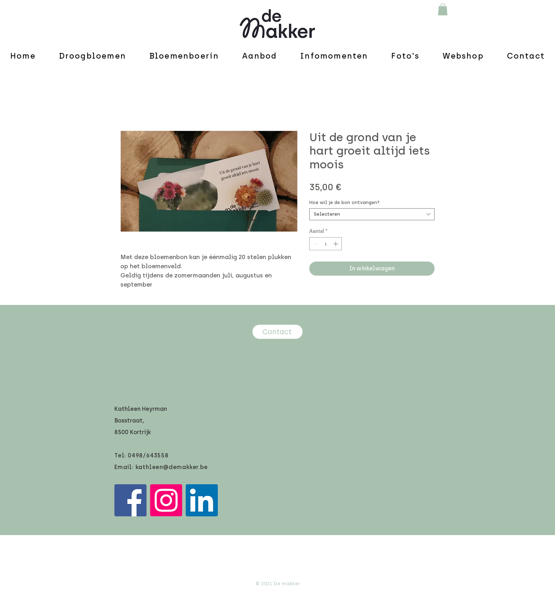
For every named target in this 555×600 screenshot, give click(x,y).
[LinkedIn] (202, 500)
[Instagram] (166, 500)
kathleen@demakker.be (172, 467)
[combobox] (372, 214)
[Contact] (277, 332)
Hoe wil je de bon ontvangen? (344, 202)
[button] (443, 9)
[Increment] (336, 244)
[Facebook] (130, 500)
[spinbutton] (325, 244)
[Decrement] (314, 244)
